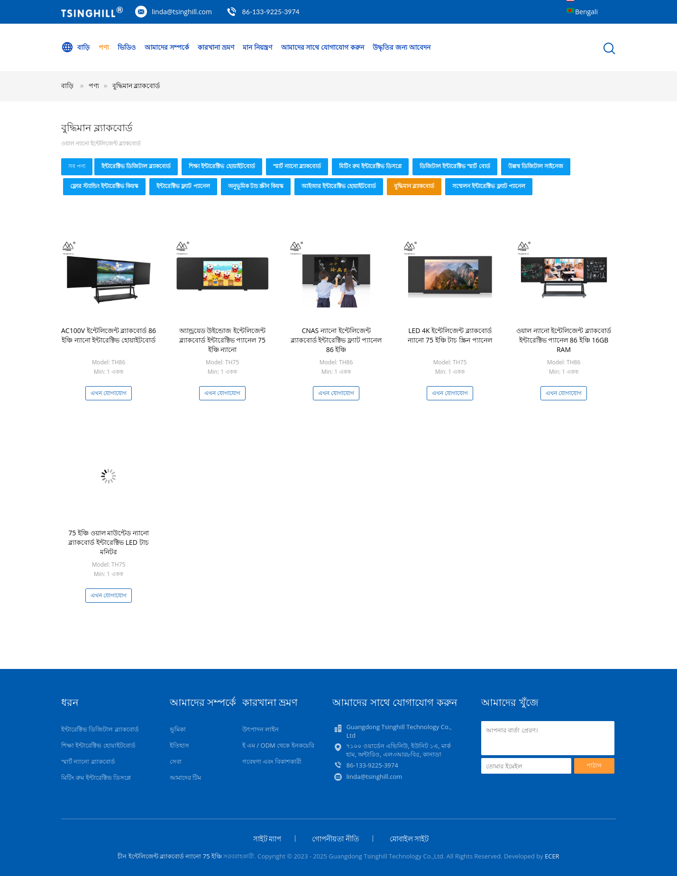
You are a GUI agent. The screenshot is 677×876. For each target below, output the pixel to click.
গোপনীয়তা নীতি (335, 838)
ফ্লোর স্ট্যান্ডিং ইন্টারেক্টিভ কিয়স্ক (104, 186)
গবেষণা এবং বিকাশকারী (272, 761)
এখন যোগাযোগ (109, 393)
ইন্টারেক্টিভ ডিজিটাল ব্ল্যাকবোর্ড (136, 166)
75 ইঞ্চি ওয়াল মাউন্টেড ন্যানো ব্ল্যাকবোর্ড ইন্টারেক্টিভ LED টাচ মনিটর (108, 542)
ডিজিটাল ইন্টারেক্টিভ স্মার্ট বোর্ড (455, 166)
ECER (552, 856)
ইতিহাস (179, 745)
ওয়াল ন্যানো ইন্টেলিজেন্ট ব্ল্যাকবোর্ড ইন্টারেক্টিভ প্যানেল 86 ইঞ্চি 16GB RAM (563, 340)
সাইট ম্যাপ (267, 838)
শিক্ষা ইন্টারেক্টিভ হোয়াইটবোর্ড (222, 166)
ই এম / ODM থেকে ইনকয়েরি (278, 745)
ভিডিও (127, 47)
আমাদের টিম (185, 777)
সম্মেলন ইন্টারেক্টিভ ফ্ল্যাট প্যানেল (488, 186)
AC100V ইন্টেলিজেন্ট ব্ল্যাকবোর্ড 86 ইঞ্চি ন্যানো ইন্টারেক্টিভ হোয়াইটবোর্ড (108, 335)
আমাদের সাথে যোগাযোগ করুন (322, 47)
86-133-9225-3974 (271, 12)
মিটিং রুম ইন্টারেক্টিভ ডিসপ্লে (370, 166)
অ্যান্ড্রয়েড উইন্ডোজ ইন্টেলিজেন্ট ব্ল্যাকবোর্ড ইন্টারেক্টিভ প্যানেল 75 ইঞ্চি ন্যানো (222, 340)
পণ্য (104, 47)
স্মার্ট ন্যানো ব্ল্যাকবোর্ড (297, 166)
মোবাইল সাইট (409, 838)
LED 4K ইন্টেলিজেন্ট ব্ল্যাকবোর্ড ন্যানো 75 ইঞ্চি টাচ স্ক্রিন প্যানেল (450, 335)
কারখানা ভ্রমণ (216, 47)
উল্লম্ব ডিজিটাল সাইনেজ (535, 166)
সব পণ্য (76, 166)
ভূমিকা (178, 729)
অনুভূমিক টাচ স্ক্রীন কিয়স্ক (256, 186)
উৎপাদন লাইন (260, 729)
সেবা (176, 761)
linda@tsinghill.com (182, 11)
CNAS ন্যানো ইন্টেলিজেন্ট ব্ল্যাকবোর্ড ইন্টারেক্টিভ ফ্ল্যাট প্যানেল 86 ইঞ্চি (336, 340)
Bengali (586, 11)
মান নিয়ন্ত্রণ (257, 47)
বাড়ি (75, 47)
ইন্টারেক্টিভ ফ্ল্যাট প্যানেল (183, 186)
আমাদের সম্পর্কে (167, 47)
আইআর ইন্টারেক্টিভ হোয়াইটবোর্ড (339, 186)
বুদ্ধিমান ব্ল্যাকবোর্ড (136, 85)
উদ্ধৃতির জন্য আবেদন (401, 47)
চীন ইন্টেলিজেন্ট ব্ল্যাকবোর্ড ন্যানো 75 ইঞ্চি (170, 856)
